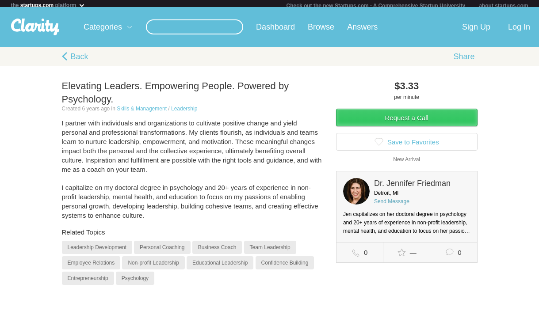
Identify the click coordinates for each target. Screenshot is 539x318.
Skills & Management (142, 112)
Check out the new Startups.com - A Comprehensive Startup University (376, 6)
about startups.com (503, 6)
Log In (519, 30)
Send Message (391, 205)
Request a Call (406, 121)
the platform (48, 5)
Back (79, 60)
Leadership (184, 112)
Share (463, 60)
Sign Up (476, 30)
